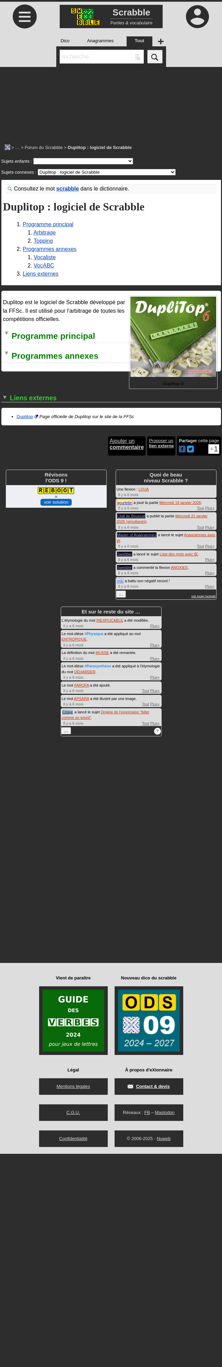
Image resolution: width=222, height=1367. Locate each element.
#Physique (93, 847)
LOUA (144, 702)
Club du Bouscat (131, 729)
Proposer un (161, 656)
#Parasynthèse (97, 879)
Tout (200, 721)
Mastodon (165, 1325)
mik (120, 794)
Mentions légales (73, 1299)
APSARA (81, 911)
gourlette (124, 715)
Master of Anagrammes (136, 748)
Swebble (124, 767)
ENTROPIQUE (74, 852)
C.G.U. (73, 1325)
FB (147, 1325)
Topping (43, 241)
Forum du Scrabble (44, 147)
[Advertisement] (111, 101)
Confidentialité (73, 1351)
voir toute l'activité (203, 809)
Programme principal (48, 224)
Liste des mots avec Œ (179, 767)
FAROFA (81, 898)
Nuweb (164, 1351)
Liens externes (40, 274)
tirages (96, 557)
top (143, 450)
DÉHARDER (84, 885)
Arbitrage (44, 233)
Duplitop (25, 629)
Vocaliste (45, 257)
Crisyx (67, 925)
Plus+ (210, 721)
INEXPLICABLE (109, 833)
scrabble (67, 189)
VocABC (44, 265)
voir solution (56, 714)
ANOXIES (179, 780)
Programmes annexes (50, 249)
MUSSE (102, 866)
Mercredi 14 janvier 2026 (180, 715)
